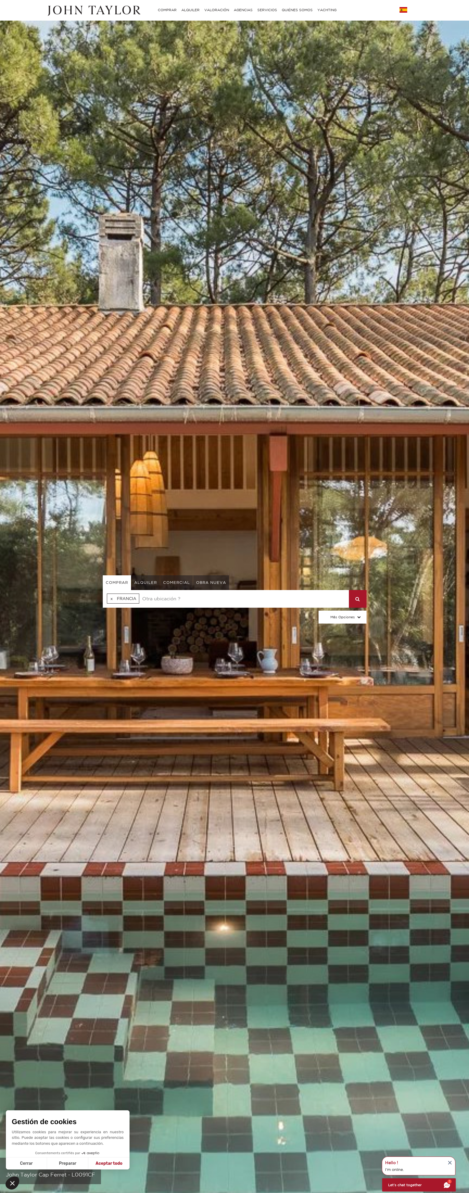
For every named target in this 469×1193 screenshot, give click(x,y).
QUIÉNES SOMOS (297, 10)
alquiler (145, 582)
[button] (12, 1183)
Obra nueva (211, 582)
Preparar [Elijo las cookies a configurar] (67, 1163)
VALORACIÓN (216, 10)
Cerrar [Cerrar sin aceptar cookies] (26, 1163)
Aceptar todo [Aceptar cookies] (109, 1163)
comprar (117, 582)
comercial (176, 582)
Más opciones (342, 617)
